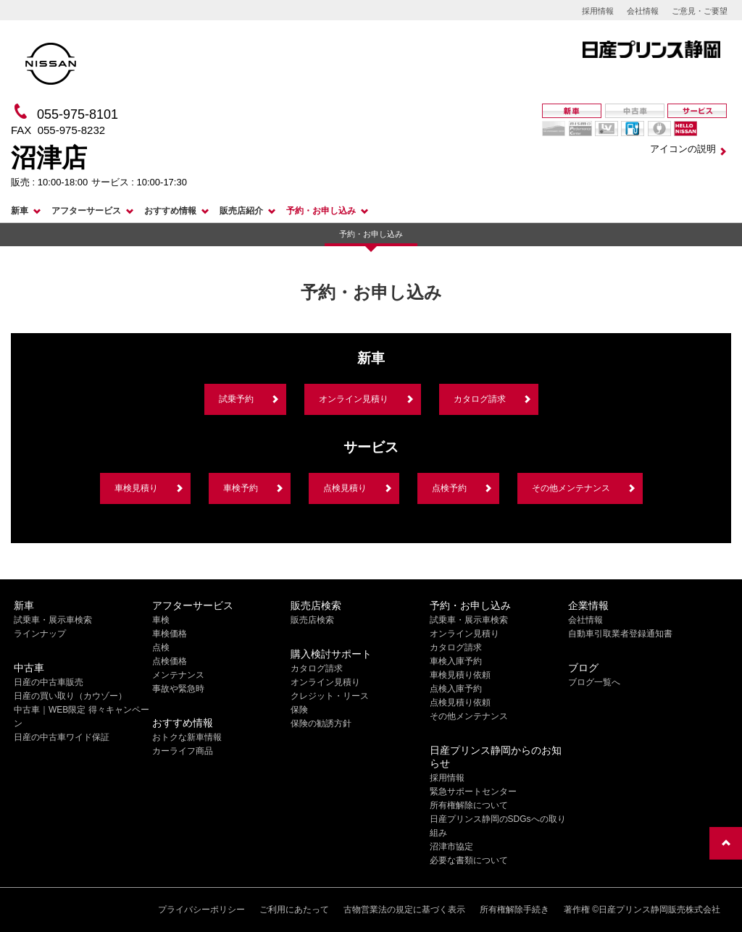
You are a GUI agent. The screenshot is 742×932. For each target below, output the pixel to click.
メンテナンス (178, 675)
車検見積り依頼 (460, 675)
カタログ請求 (480, 399)
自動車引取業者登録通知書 (620, 634)
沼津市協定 (451, 846)
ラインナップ (40, 634)
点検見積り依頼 (460, 702)
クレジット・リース (330, 696)
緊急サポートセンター (473, 791)
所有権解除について (469, 805)
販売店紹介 (241, 211)
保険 (299, 710)
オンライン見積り (353, 399)
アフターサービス (86, 211)
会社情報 (643, 11)
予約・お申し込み (321, 211)
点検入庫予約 (456, 689)
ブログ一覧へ (594, 682)
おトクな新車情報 (187, 737)
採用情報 (598, 11)
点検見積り (345, 488)
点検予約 (449, 488)
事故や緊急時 (178, 689)
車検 (161, 620)
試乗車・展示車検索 (53, 620)
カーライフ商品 (182, 751)
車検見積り (136, 488)
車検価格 (169, 634)
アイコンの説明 (683, 148)
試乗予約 (236, 399)
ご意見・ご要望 (700, 11)
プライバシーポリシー (201, 909)
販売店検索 (312, 620)
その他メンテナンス (571, 488)
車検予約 (240, 488)
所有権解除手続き (514, 909)
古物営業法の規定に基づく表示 (404, 909)
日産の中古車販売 (48, 682)
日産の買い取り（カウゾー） (70, 696)
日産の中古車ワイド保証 (61, 737)
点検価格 (169, 661)
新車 (19, 211)
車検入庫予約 (456, 661)
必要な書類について (469, 860)
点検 (161, 647)
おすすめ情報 (170, 211)
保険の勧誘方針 (321, 723)
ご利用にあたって (294, 909)
